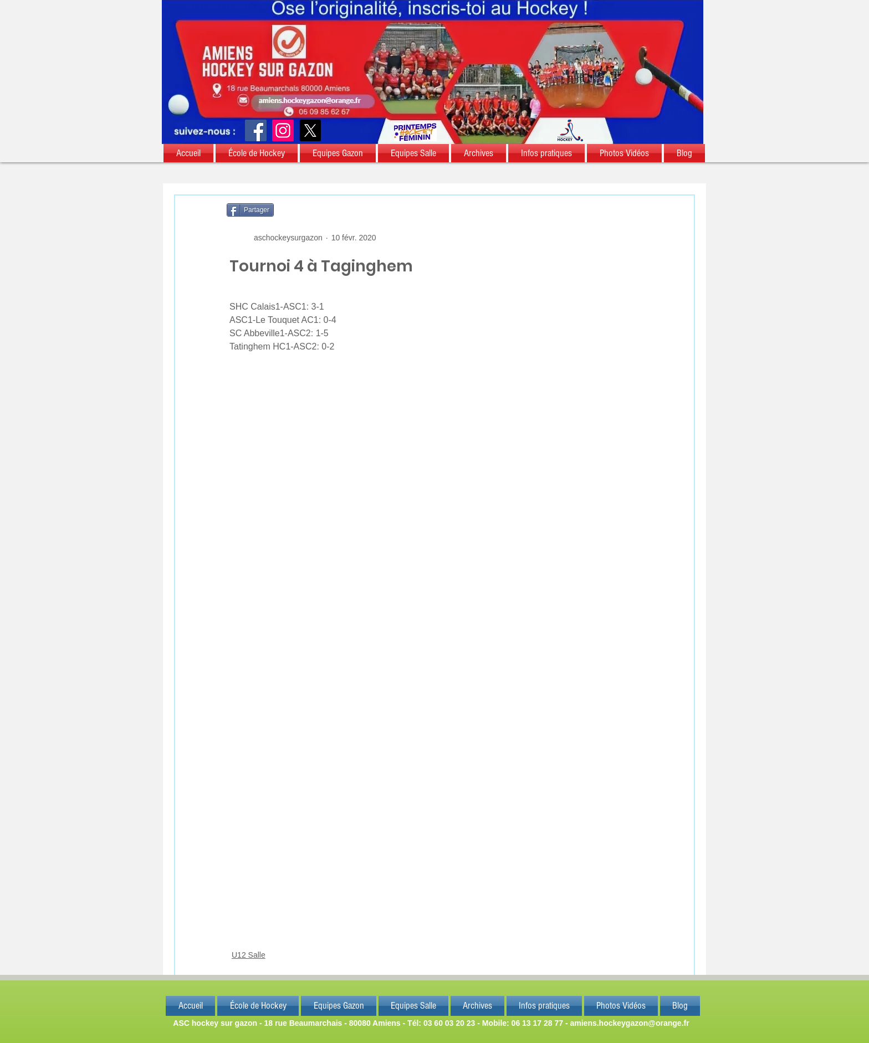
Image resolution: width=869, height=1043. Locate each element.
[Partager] (250, 210)
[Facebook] (256, 130)
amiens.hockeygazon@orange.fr (629, 1023)
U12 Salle (248, 954)
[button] (188, 153)
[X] (310, 130)
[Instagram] (283, 130)
